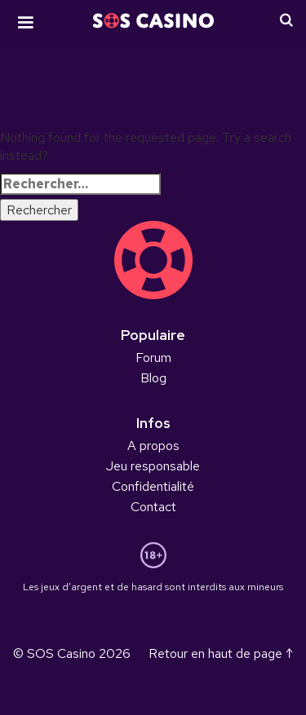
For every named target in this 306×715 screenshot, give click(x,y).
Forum (153, 357)
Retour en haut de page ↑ (221, 653)
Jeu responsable (153, 465)
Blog (153, 377)
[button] (25, 23)
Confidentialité (153, 486)
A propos (153, 445)
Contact (153, 506)
